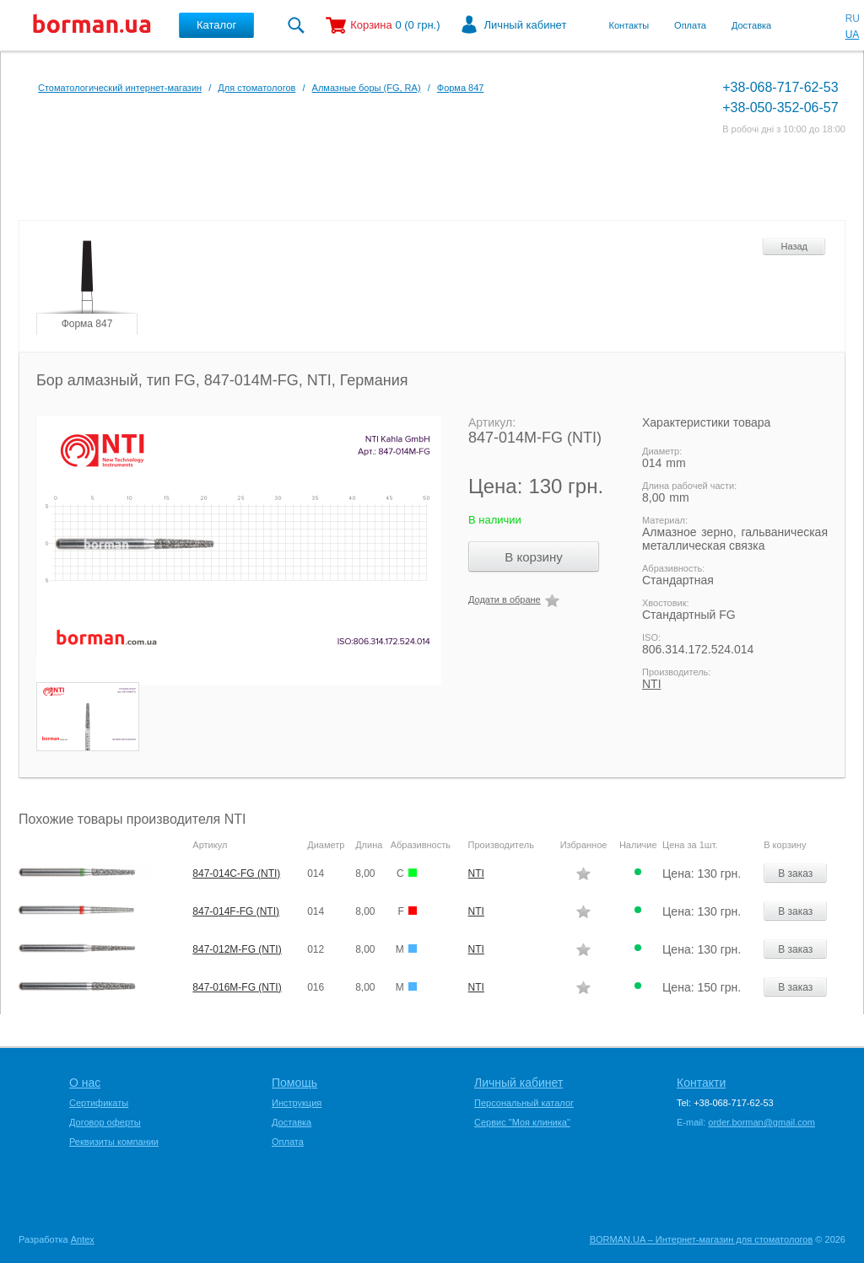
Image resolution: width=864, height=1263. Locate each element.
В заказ (795, 873)
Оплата (690, 25)
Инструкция (296, 1103)
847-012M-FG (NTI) (236, 949)
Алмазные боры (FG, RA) (366, 88)
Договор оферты (105, 1122)
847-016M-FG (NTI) (236, 987)
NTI (652, 684)
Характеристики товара (706, 422)
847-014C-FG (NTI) (236, 873)
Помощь (294, 1082)
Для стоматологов (256, 88)
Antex (82, 1239)
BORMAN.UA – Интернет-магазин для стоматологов (701, 1239)
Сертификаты (98, 1103)
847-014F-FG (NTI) (235, 911)
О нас (84, 1082)
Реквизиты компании (114, 1142)
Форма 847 (460, 88)
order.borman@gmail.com (761, 1122)
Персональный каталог (524, 1103)
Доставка (751, 25)
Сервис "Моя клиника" (522, 1122)
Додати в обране (504, 599)
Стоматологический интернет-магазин (120, 88)
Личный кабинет (525, 25)
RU (852, 18)
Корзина (371, 25)
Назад (793, 246)
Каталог (216, 25)
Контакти (701, 1082)
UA (852, 34)
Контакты (629, 25)
